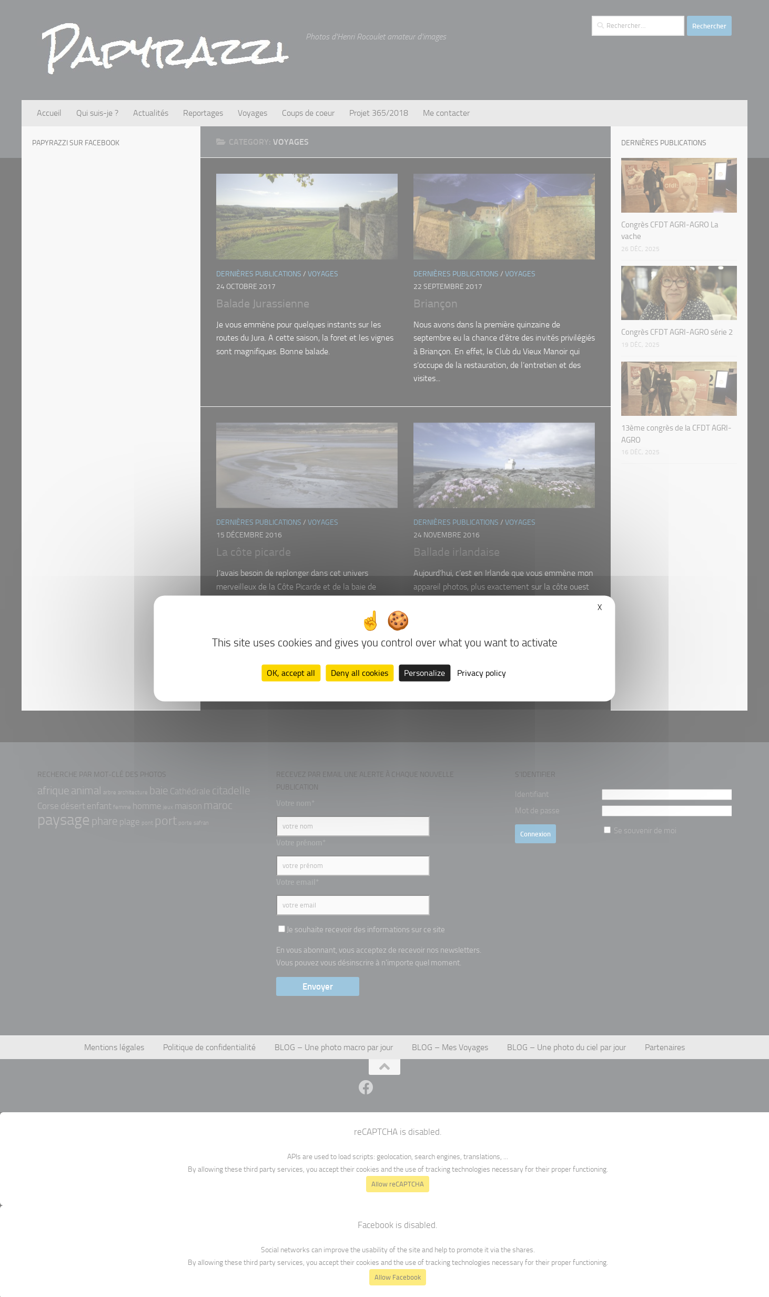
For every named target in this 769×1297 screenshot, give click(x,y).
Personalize (424, 673)
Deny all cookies (359, 673)
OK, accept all (291, 673)
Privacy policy (481, 673)
